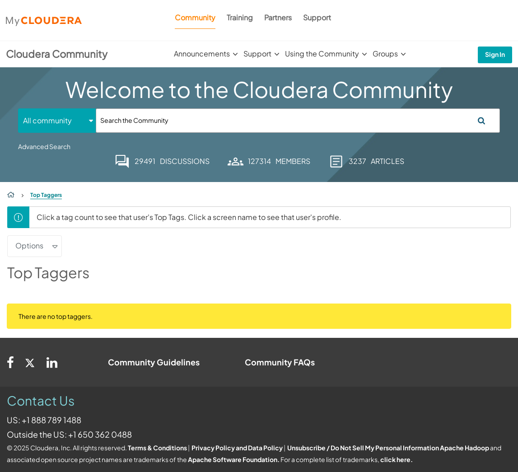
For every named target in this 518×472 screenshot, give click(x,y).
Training (240, 17)
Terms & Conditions (157, 448)
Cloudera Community (56, 53)
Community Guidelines (154, 362)
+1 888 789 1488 (51, 420)
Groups (385, 53)
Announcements (202, 53)
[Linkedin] (52, 362)
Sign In (495, 54)
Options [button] (29, 245)
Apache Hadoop (464, 448)
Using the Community (322, 53)
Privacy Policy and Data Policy (237, 448)
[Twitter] (30, 362)
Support (317, 17)
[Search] (298, 120)
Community (195, 17)
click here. (396, 459)
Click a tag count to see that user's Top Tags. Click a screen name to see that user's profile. (189, 217)
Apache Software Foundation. (234, 459)
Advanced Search (44, 146)
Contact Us (41, 400)
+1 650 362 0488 (100, 434)
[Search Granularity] (57, 120)
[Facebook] (10, 362)
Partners (278, 17)
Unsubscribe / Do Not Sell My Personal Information (363, 448)
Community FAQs (280, 362)
